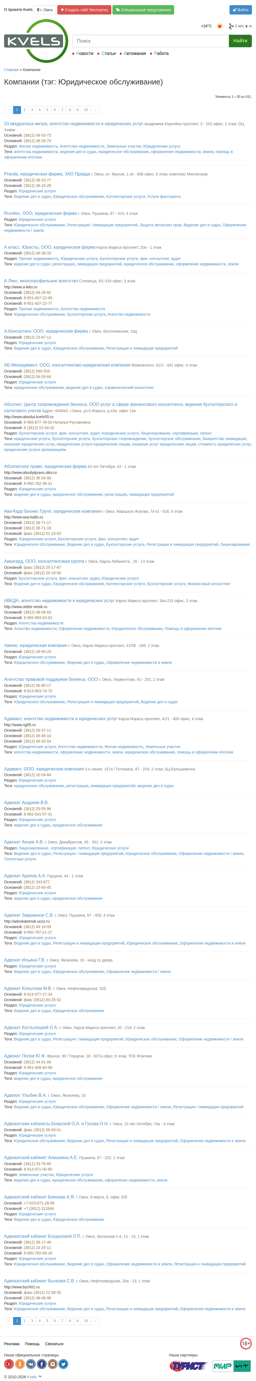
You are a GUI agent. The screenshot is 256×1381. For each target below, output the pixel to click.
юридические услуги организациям (35, 449)
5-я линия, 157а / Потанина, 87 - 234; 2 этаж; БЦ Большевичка (140, 769)
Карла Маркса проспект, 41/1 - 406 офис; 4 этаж (160, 719)
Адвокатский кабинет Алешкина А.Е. (41, 1157)
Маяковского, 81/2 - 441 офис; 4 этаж (164, 365)
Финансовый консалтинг (209, 584)
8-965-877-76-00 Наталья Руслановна (57, 422)
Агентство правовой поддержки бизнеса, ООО (51, 679)
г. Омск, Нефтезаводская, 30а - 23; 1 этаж (113, 1281)
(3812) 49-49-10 (37, 736)
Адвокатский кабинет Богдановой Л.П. (42, 1236)
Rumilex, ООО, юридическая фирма (40, 213)
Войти (240, 10)
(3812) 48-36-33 (37, 253)
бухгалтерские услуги (71, 438)
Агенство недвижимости (129, 314)
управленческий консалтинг (129, 387)
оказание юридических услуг (29, 444)
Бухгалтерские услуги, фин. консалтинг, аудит (140, 258)
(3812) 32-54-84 (37, 775)
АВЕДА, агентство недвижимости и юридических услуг (59, 600)
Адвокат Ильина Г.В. (24, 960)
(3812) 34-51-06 (37, 1062)
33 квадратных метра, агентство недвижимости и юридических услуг (73, 123)
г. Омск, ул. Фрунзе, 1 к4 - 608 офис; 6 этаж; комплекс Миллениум (149, 174)
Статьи (109, 53)
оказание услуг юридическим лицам (164, 444)
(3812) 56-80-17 (37, 685)
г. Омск (45, 10)
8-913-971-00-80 (38, 1169)
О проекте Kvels (18, 9)
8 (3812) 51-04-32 (39, 428)
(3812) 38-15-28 (37, 185)
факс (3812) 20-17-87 (42, 567)
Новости (84, 53)
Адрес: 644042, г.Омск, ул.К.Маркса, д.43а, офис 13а (89, 411)
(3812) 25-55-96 (37, 809)
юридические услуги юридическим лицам (93, 444)
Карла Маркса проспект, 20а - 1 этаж (129, 247)
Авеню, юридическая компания (35, 645)
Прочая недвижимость (39, 258)
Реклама (11, 1344)
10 (86, 110)
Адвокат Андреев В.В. (26, 802)
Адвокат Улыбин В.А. (25, 1095)
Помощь (32, 1344)
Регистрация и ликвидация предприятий (142, 348)
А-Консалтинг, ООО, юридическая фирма (46, 331)
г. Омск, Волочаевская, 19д (113, 331)
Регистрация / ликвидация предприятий (102, 225)
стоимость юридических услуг (224, 444)
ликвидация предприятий (99, 264)
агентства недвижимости (36, 151)
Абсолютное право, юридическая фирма (45, 466)
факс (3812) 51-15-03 (42, 533)
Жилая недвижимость (38, 146)
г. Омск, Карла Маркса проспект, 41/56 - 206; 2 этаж (113, 645)
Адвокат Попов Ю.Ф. (25, 1056)
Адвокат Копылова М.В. (28, 988)
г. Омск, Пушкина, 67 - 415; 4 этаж (108, 213)
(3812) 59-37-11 (37, 730)
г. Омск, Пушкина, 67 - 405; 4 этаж (85, 915)
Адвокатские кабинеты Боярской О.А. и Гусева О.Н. (56, 1123)
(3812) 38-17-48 (37, 1242)
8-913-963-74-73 (38, 691)
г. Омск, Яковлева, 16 (66, 1095)
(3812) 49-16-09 (37, 927)
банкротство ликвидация (224, 438)
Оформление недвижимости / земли (211, 853)
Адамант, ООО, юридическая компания (44, 769)
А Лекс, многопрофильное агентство (41, 280)
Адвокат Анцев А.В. (24, 842)
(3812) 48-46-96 (37, 1298)
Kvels (32, 1377)
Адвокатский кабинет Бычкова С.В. (39, 1281)
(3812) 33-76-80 (37, 1164)
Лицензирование (235, 544)
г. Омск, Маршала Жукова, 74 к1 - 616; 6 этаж (142, 511)
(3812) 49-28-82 (37, 292)
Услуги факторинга (164, 196)
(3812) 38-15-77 (37, 180)
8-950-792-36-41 (38, 483)
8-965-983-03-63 (38, 617)
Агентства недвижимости (82, 146)
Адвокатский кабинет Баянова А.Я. (39, 1197)
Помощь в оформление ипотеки (193, 628)
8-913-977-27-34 (38, 994)
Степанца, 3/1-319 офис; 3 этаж (107, 281)
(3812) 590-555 (37, 371)
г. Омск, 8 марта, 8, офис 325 (101, 1197)
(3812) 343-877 (37, 882)
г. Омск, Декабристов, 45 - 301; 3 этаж (78, 842)
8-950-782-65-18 (38, 1253)
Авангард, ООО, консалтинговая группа (44, 561)
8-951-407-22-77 (38, 303)
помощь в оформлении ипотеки (205, 752)
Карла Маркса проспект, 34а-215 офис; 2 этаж (156, 601)
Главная (11, 70)
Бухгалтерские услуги (86, 314)
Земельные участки (123, 146)
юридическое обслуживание (123, 151)
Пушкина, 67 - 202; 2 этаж (102, 1158)
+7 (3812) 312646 (39, 1208)
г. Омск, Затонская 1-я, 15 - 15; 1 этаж (115, 1236)
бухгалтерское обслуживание (174, 438)
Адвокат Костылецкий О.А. (31, 1027)
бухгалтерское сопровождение (119, 438)
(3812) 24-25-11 (37, 1247)
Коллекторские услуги (125, 196)
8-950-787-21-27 (38, 932)
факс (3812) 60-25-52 (42, 1000)
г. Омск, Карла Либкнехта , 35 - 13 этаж (119, 561)
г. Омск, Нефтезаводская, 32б (79, 988)
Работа (161, 53)
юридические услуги (32, 438)
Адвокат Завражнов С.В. (29, 915)
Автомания (135, 53)
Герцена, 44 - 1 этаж (65, 876)
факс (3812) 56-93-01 (42, 1130)
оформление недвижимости (176, 151)
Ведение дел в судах (32, 196)
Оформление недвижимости (84, 628)
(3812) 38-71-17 (37, 522)
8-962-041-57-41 (38, 814)
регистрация (63, 264)
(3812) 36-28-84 (37, 376)
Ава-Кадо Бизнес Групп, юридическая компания (52, 511)
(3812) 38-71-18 (37, 528)
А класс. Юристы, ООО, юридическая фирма (50, 247)
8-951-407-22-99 (38, 298)
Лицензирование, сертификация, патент (176, 433)
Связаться (54, 1344)
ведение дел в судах (78, 151)
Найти (240, 40)
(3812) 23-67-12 (37, 337)
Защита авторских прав (160, 225)
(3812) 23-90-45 (37, 887)
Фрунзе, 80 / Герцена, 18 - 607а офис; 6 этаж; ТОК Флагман (99, 1056)
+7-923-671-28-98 (39, 1203)
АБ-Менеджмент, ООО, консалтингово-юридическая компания (67, 365)
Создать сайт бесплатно (84, 10)
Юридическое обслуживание (78, 196)
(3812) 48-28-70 (37, 141)
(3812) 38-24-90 (37, 478)
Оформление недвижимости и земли (139, 662)
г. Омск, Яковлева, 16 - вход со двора (79, 960)
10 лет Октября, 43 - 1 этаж (112, 466)
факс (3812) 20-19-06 (42, 573)
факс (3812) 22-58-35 (42, 1292)
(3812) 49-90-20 (37, 651)
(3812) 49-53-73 (37, 135)
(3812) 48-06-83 (37, 612)
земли (208, 151)
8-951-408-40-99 (38, 1067)
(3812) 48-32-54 (37, 741)
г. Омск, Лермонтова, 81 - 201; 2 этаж (131, 679)
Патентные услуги (20, 859)
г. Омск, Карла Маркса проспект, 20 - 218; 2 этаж (102, 1027)
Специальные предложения (143, 10)
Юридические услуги (161, 146)
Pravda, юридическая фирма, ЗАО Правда (47, 174)
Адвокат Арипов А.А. (25, 875)
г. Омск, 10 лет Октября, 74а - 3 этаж (142, 1124)
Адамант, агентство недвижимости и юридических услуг (60, 718)
